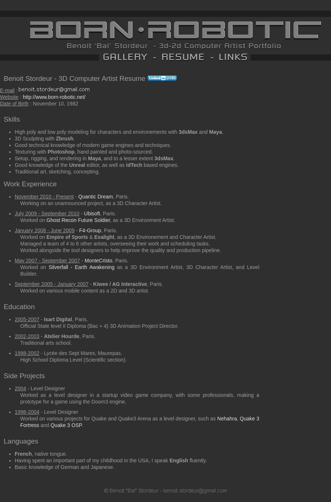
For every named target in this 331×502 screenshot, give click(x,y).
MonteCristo (98, 260)
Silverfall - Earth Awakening (81, 267)
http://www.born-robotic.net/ (54, 97)
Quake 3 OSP (66, 425)
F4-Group (90, 230)
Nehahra (227, 419)
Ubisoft (92, 213)
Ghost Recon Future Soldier (78, 220)
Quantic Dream (95, 197)
